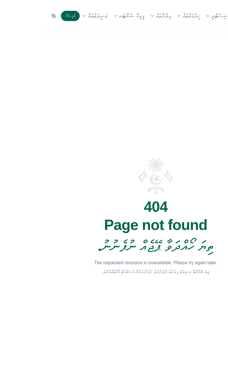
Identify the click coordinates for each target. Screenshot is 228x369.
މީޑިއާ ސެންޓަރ (87, 16)
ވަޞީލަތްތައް (53, 16)
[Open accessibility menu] (213, 354)
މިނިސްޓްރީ (176, 16)
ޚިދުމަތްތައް (146, 16)
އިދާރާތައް (118, 16)
